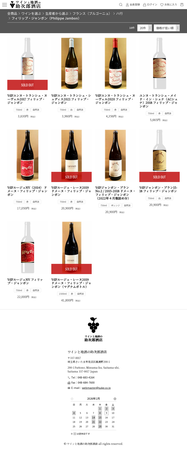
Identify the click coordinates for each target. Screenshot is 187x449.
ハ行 (119, 13)
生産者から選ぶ (56, 13)
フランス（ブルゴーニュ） (92, 13)
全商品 (12, 13)
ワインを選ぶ (31, 13)
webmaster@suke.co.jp (96, 388)
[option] (93, 413)
